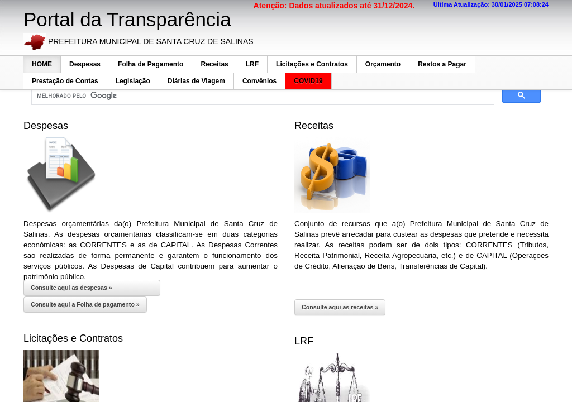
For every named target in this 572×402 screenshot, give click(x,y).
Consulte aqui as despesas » (71, 287)
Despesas (85, 64)
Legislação (133, 81)
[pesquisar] (262, 96)
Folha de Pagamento (150, 64)
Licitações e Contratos (312, 64)
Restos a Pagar (442, 64)
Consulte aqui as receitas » (340, 307)
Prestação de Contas (65, 81)
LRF (252, 64)
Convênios (259, 81)
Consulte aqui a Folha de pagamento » (85, 304)
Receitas (214, 64)
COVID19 (308, 81)
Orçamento (383, 64)
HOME (42, 64)
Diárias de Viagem (196, 81)
